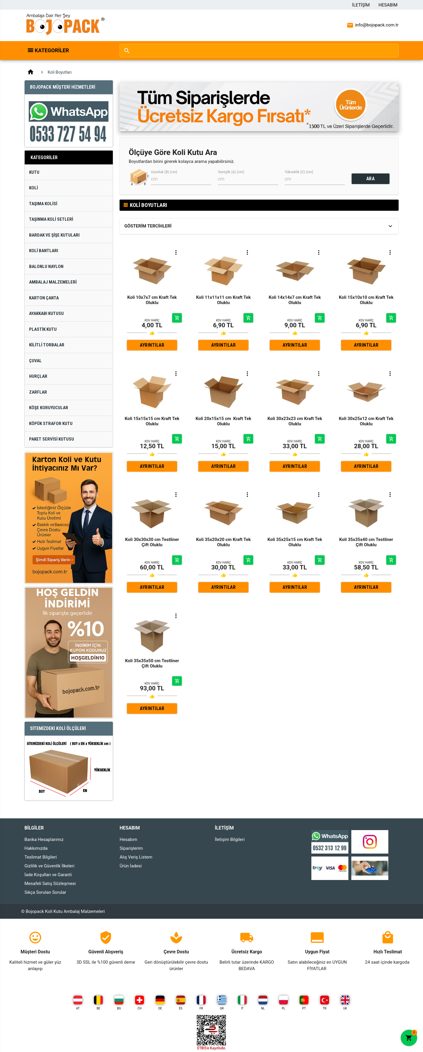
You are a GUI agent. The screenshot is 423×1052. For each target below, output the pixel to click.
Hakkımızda (36, 848)
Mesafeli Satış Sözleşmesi (50, 883)
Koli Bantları (43, 250)
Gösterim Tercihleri (148, 226)
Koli (33, 187)
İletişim (361, 5)
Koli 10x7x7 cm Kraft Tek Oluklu (152, 300)
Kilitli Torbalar (46, 345)
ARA (370, 178)
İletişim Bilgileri (230, 839)
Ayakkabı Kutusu (46, 313)
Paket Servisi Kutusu (51, 439)
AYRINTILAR (152, 345)
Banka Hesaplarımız (43, 839)
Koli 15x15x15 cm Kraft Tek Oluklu (152, 421)
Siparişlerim (131, 848)
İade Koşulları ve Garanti (48, 874)
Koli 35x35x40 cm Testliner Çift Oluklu (366, 542)
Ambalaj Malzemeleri (53, 282)
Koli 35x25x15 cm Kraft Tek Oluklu (295, 542)
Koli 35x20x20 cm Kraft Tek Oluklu (223, 542)
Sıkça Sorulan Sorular (45, 892)
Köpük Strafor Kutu (51, 423)
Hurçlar (38, 376)
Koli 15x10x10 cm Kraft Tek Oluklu (366, 300)
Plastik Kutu (43, 329)
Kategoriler (52, 50)
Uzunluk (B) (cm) (164, 172)
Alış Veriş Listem (136, 857)
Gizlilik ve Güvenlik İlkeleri (49, 866)
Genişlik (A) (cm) (231, 172)
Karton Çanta (44, 298)
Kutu (34, 172)
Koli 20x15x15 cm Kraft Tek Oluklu (223, 421)
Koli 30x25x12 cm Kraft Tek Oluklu (366, 421)
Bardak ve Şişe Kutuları (54, 235)
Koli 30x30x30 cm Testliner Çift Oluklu (152, 542)
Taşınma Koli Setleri (51, 219)
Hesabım (388, 5)
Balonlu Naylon (46, 266)
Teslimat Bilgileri (40, 857)
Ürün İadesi (131, 866)
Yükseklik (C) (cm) (299, 172)
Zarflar (38, 392)
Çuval (35, 360)
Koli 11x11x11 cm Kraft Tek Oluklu (223, 300)
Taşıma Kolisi (43, 203)
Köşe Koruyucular (48, 407)
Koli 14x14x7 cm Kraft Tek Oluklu (295, 300)
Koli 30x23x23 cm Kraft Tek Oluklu (295, 421)
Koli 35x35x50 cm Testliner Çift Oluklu (152, 663)
